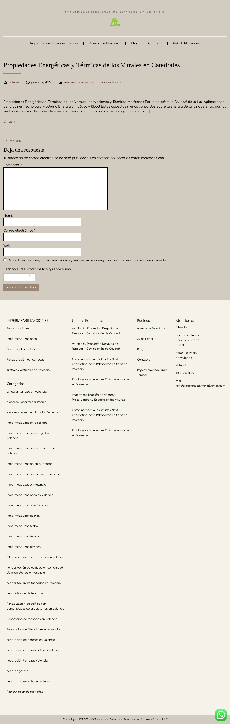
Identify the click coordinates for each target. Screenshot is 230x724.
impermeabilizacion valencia (26, 484)
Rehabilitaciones (186, 43)
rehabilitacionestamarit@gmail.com (200, 385)
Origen (9, 121)
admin (14, 82)
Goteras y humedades (22, 348)
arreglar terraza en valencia (27, 391)
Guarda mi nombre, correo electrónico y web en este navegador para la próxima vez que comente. (88, 260)
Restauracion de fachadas (25, 691)
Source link (12, 140)
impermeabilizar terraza (24, 546)
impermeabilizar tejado (23, 536)
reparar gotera (17, 670)
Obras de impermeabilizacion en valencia (35, 556)
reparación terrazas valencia (27, 660)
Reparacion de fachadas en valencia (32, 618)
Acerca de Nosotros (105, 43)
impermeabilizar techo (22, 525)
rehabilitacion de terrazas (25, 592)
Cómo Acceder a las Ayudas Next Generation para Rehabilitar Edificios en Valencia (99, 363)
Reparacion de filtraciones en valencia (33, 629)
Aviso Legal (145, 338)
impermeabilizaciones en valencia (30, 494)
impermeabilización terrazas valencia (33, 473)
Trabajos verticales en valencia (28, 369)
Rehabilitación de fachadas (25, 359)
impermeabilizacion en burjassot (29, 463)
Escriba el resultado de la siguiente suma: (37, 269)
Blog (134, 43)
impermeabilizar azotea (23, 515)
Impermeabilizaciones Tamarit (54, 43)
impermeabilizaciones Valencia (28, 505)
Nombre (10, 215)
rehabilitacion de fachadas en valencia (34, 582)
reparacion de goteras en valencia (31, 639)
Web (6, 245)
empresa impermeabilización (26, 401)
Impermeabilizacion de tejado (27, 422)
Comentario (13, 164)
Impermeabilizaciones (22, 338)
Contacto (155, 43)
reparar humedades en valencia (29, 680)
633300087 (187, 372)
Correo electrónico (19, 230)
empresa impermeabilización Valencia (94, 82)
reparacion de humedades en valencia (33, 649)
